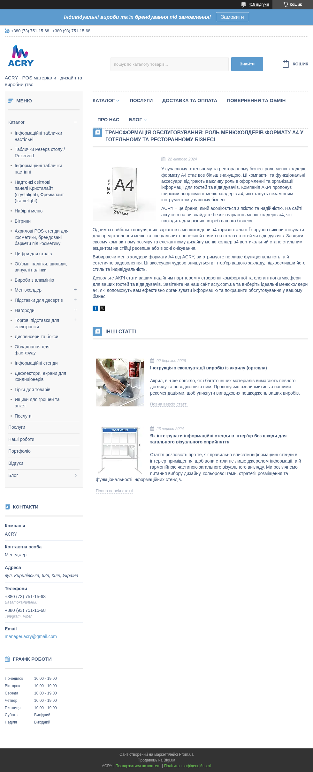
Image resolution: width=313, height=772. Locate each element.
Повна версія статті (168, 404)
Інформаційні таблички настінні (38, 168)
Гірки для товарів (32, 389)
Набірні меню (28, 210)
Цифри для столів (33, 253)
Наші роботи (21, 439)
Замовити (232, 17)
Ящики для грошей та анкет (37, 402)
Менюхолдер (28, 290)
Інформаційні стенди (36, 363)
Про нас (108, 119)
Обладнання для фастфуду (32, 350)
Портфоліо (19, 451)
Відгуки (15, 463)
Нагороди (24, 310)
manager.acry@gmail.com (31, 636)
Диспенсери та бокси (36, 336)
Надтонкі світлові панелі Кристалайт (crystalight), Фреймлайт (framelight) (39, 192)
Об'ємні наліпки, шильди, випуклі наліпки (41, 267)
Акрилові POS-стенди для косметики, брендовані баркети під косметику (41, 237)
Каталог (16, 122)
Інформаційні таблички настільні (38, 136)
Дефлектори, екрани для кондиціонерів (40, 376)
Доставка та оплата (189, 100)
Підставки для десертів (39, 300)
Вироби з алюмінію (34, 280)
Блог (13, 475)
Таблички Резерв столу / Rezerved (40, 152)
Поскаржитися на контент (138, 766)
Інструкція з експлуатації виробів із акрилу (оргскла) (208, 367)
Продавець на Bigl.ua (156, 760)
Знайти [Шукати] (247, 64)
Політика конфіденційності (187, 766)
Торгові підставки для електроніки (37, 323)
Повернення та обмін (256, 100)
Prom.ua (186, 754)
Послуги (23, 416)
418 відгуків (259, 4)
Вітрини (23, 221)
